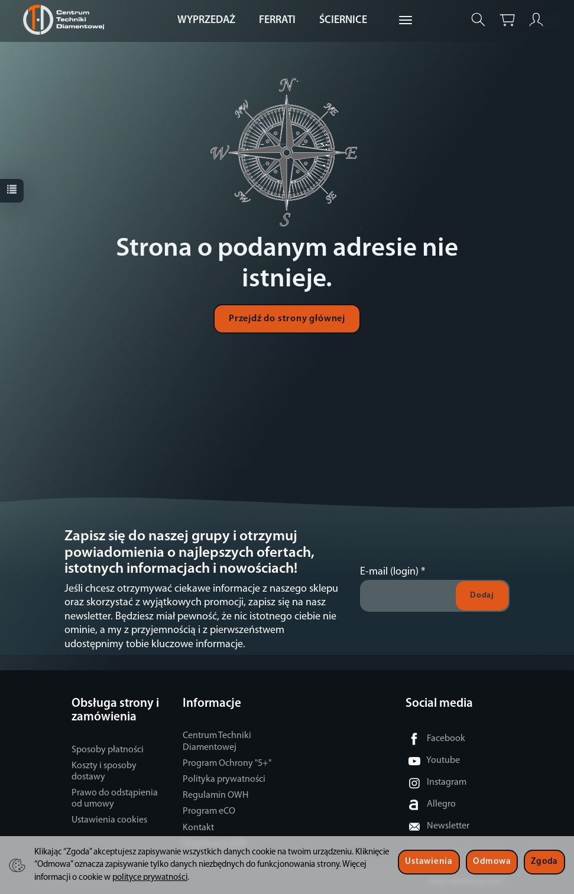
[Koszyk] (507, 20)
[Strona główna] (66, 20)
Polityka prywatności (224, 779)
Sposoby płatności (108, 750)
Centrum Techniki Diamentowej (217, 741)
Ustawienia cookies (109, 820)
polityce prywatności (149, 877)
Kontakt (198, 828)
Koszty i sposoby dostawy (104, 771)
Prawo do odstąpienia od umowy (115, 798)
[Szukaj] (478, 20)
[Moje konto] (536, 20)
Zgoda (544, 861)
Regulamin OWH (215, 795)
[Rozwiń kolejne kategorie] (405, 20)
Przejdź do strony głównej (287, 319)
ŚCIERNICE (343, 20)
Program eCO (209, 811)
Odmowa (492, 861)
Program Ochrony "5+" (227, 763)
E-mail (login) (389, 571)
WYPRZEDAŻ (206, 20)
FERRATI (277, 20)
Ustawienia (428, 861)
